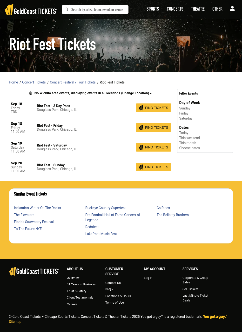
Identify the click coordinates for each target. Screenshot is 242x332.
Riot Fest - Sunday (51, 165)
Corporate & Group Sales (195, 280)
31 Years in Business (81, 284)
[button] (153, 9)
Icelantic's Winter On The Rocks (37, 208)
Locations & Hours (118, 296)
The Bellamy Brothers (173, 215)
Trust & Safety (76, 291)
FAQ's (109, 289)
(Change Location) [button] (136, 93)
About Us (75, 269)
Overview (73, 278)
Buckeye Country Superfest (105, 208)
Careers (72, 304)
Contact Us (113, 283)
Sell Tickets (190, 289)
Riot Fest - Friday (50, 126)
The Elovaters (24, 215)
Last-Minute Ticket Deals (195, 298)
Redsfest (92, 227)
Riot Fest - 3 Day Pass (53, 106)
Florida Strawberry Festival (34, 222)
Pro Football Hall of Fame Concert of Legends (112, 217)
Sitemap (15, 322)
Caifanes (163, 208)
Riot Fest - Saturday (52, 145)
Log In (148, 278)
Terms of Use (114, 302)
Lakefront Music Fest (101, 234)
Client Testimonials (80, 297)
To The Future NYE (28, 229)
